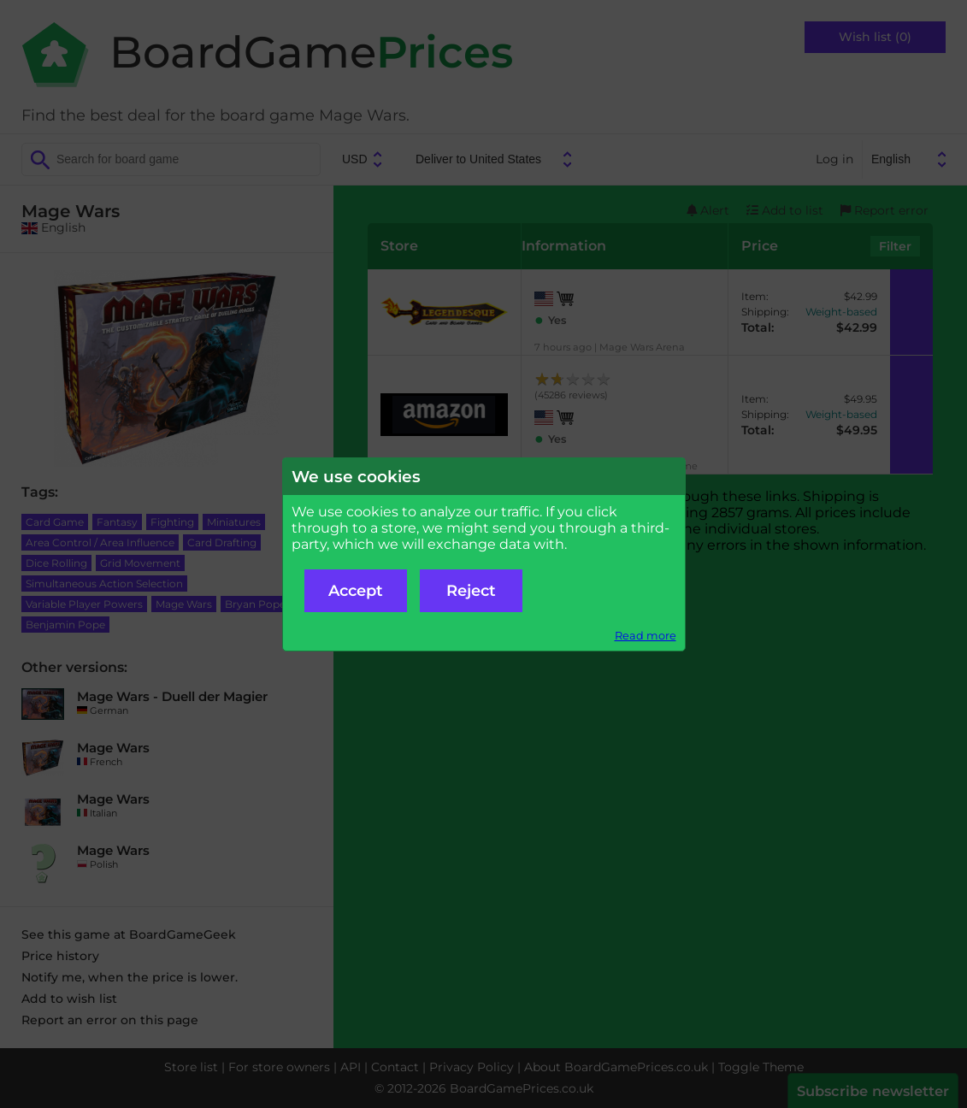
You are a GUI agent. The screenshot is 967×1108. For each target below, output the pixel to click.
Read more (645, 635)
